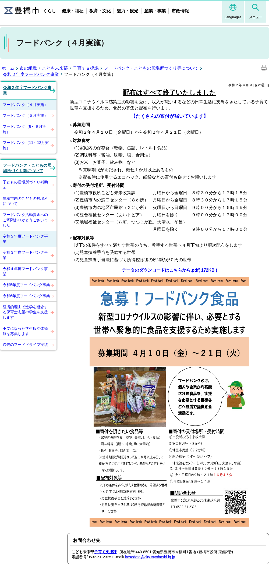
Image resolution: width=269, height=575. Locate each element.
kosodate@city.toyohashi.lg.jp (150, 557)
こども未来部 (55, 68)
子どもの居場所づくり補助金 (25, 185)
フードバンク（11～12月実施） (26, 145)
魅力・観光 (127, 11)
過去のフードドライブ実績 (25, 344)
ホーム (8, 68)
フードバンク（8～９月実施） (24, 129)
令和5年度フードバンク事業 (26, 285)
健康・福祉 (72, 11)
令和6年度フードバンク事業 (26, 296)
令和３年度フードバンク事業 (25, 255)
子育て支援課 (86, 68)
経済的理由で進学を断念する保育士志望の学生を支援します (25, 312)
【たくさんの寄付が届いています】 (169, 116)
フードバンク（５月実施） (25, 115)
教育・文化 (100, 11)
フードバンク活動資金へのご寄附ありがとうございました (25, 219)
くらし (49, 11)
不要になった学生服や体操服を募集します (25, 331)
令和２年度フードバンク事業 (31, 74)
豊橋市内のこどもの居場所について (25, 201)
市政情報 (180, 11)
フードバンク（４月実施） (25, 104)
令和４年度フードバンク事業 (25, 271)
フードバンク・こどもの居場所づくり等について (151, 68)
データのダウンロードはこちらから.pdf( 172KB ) (169, 270)
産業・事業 (155, 11)
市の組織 (28, 68)
